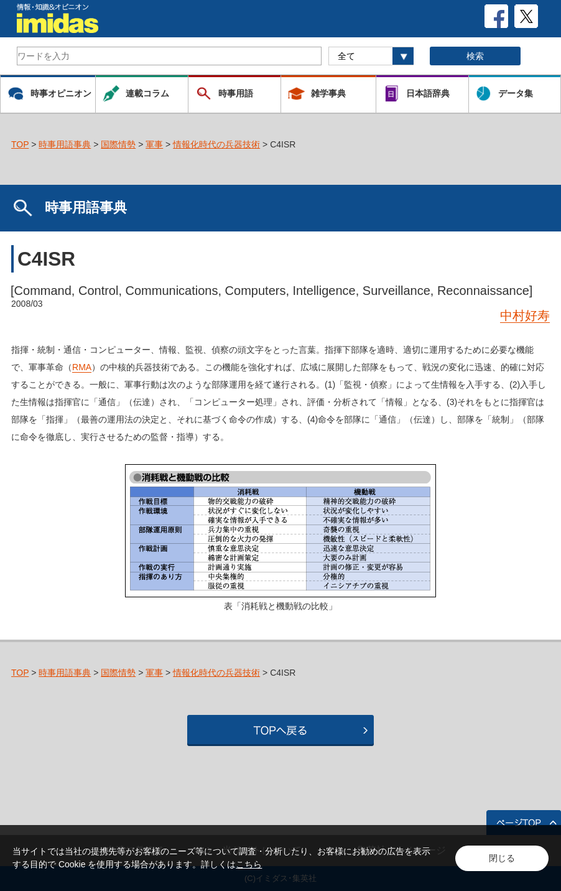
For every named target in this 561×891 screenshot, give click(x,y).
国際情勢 (118, 144)
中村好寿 (525, 315)
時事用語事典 (65, 144)
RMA (81, 367)
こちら (249, 864)
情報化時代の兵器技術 (216, 144)
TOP (20, 144)
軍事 (154, 144)
